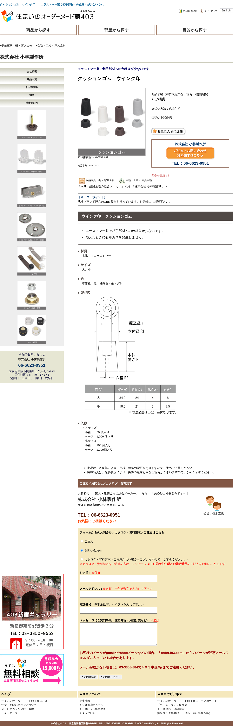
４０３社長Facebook (92, 709)
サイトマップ (9, 713)
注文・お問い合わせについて (19, 704)
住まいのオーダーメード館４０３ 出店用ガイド (187, 700)
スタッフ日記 (87, 713)
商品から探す (38, 30)
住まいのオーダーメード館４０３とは (24, 700)
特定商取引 (32, 102)
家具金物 (26, 45)
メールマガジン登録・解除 (17, 709)
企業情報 (84, 700)
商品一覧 (32, 79)
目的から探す (195, 30)
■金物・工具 (43, 45)
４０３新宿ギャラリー (92, 704)
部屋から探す (116, 30)
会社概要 (32, 71)
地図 (31, 95)
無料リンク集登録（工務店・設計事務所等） (184, 713)
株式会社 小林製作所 (21, 57)
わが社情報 (32, 87)
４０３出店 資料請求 (170, 709)
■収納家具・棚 (9, 45)
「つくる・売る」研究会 (172, 704)
